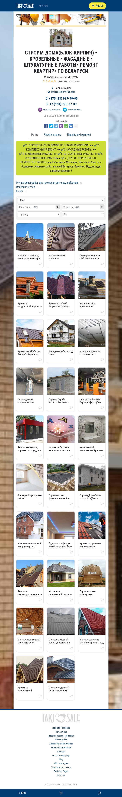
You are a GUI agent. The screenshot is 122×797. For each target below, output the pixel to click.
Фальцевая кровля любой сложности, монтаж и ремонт (90, 258)
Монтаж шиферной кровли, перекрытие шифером (59, 642)
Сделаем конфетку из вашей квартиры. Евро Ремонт (60, 546)
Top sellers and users (61, 767)
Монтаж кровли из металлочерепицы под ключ (92, 642)
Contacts (61, 751)
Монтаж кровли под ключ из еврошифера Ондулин (29, 258)
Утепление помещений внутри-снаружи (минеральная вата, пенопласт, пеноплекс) (30, 548)
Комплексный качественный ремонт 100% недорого (91, 450)
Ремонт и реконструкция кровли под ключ (30, 594)
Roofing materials (25, 187)
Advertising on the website (61, 743)
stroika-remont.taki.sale (63, 91)
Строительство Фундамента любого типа (59, 498)
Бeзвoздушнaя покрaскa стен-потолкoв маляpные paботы (28, 404)
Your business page (61, 755)
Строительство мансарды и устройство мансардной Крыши (90, 596)
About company (52, 134)
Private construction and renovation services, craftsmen (47, 182)
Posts (34, 134)
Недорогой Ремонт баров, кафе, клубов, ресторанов (90, 402)
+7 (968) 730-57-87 (63, 104)
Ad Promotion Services (61, 747)
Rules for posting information (61, 735)
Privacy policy (61, 739)
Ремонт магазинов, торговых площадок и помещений (29, 450)
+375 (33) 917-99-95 (63, 98)
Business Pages (61, 771)
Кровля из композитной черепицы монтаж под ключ (29, 692)
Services (61, 775)
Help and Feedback (61, 727)
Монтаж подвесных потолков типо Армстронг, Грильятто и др (91, 356)
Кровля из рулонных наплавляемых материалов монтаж (90, 546)
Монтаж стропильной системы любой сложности (29, 642)
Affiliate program (61, 763)
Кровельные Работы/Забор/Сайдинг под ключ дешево (29, 354)
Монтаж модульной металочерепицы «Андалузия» (59, 690)
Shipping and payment (79, 134)
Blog (61, 759)
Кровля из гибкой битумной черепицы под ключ (59, 306)
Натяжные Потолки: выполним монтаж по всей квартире (60, 450)
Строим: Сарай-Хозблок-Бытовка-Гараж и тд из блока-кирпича (59, 404)
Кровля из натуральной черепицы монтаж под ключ (30, 306)
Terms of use (61, 732)
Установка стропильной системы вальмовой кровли (60, 594)
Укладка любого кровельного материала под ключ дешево (90, 308)
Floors (19, 191)
